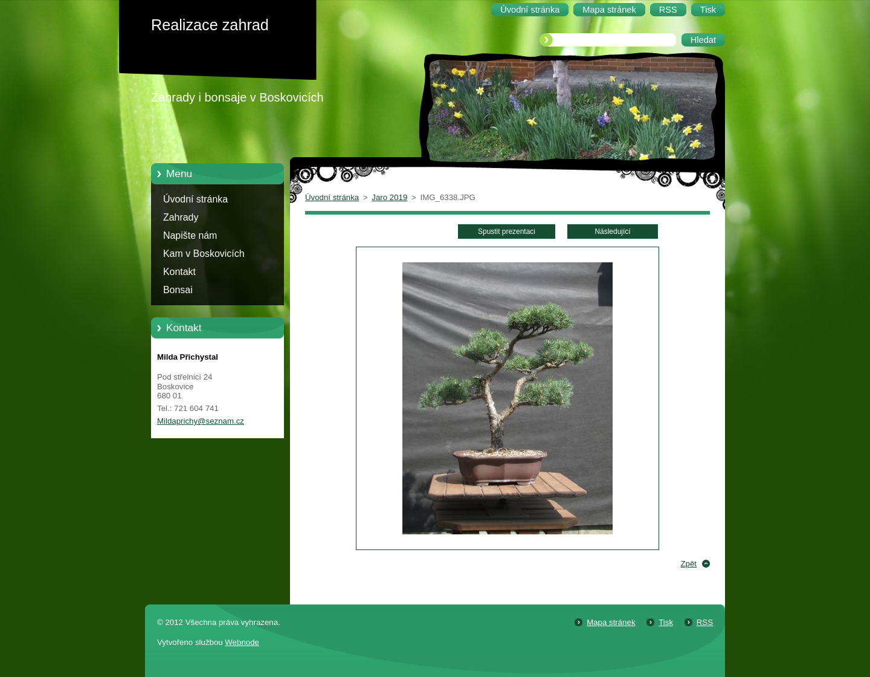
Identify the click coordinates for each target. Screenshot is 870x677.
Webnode (242, 642)
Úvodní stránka (195, 199)
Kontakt (179, 272)
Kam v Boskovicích (204, 253)
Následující (612, 231)
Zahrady (180, 217)
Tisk (666, 622)
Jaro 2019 (389, 197)
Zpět (688, 563)
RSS (705, 622)
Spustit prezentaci (506, 231)
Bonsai (178, 290)
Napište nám (190, 235)
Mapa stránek (611, 622)
